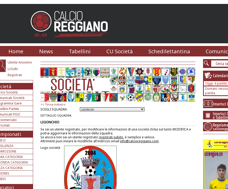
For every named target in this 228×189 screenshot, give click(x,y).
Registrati (15, 75)
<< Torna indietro (52, 104)
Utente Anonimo (20, 62)
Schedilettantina (169, 51)
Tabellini (80, 51)
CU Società (119, 51)
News (46, 51)
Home (15, 51)
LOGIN (13, 69)
